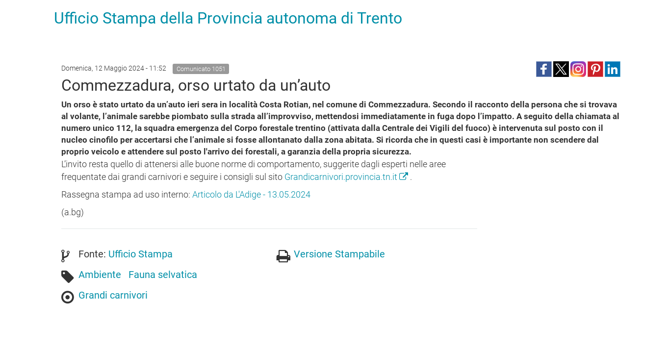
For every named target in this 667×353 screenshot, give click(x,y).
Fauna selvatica (162, 274)
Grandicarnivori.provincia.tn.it (347, 177)
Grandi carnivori (113, 295)
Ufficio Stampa (140, 254)
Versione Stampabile (339, 254)
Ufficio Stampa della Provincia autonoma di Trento (228, 18)
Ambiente (99, 274)
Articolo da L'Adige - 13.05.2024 (251, 194)
